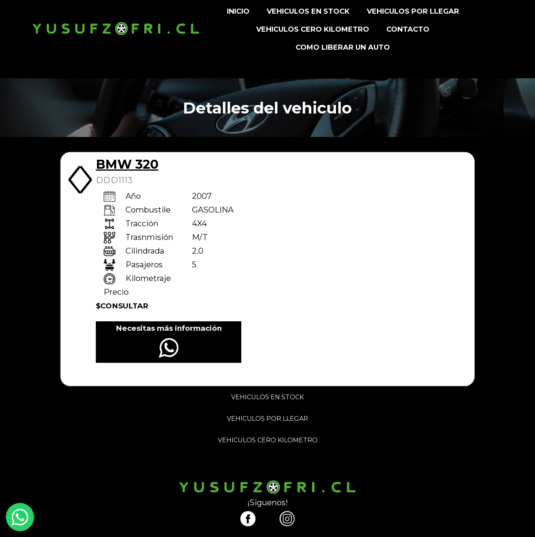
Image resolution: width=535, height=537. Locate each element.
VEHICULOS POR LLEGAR (413, 11)
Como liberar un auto (343, 47)
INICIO (238, 11)
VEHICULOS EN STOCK (308, 11)
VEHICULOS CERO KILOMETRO (312, 29)
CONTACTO (407, 29)
